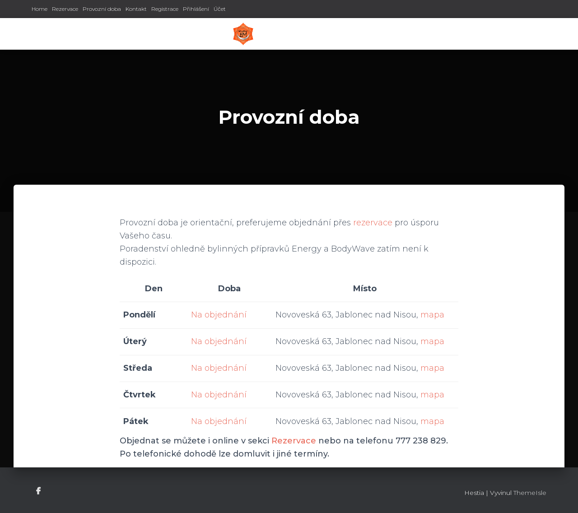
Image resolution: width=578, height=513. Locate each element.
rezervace (372, 223)
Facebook (39, 491)
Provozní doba (102, 8)
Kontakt (136, 8)
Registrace (164, 8)
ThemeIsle (529, 493)
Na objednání (219, 315)
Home (39, 8)
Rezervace (65, 8)
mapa (432, 315)
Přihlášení (196, 8)
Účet (220, 8)
